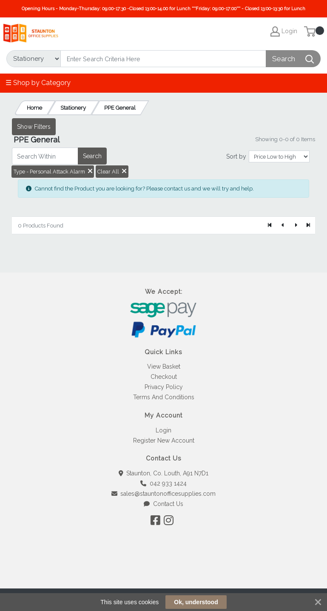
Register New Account (163, 440)
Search (92, 156)
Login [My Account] (283, 31)
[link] (163, 572)
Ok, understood (196, 602)
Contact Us (163, 503)
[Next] (295, 225)
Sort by (236, 156)
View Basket (163, 366)
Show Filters (34, 126)
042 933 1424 (163, 483)
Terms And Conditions (163, 397)
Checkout (164, 376)
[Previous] (282, 225)
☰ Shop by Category (38, 83)
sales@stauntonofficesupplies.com (163, 493)
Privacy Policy (164, 387)
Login (163, 430)
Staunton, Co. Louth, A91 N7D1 (164, 473)
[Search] (163, 58)
